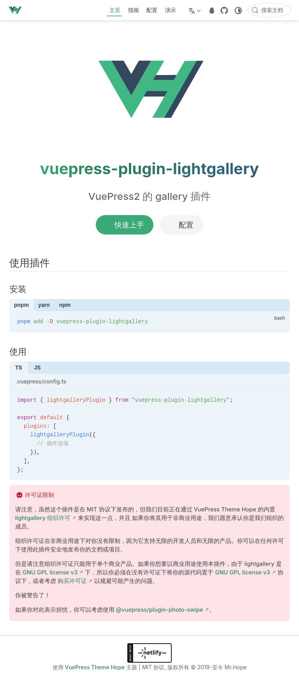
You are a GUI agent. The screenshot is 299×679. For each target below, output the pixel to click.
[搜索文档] (269, 10)
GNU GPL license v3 (50, 572)
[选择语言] (195, 10)
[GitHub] (224, 10)
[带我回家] (17, 10)
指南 (133, 10)
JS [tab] (37, 367)
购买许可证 (72, 581)
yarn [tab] (44, 305)
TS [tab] (18, 367)
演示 (170, 10)
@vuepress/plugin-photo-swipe (159, 609)
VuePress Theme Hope (95, 667)
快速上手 (124, 224)
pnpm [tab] (21, 305)
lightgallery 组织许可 (42, 518)
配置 (151, 10)
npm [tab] (65, 305)
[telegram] (212, 10)
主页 (114, 10)
